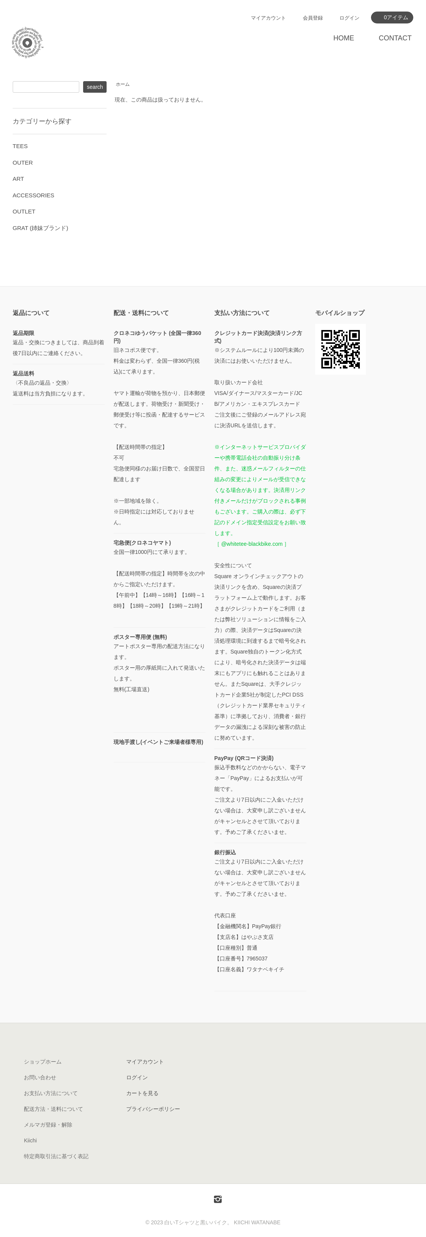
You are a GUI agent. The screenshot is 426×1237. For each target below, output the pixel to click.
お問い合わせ (40, 1077)
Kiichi (30, 1140)
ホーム (123, 84)
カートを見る (142, 1093)
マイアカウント (268, 18)
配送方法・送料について (53, 1109)
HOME (343, 38)
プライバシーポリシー (153, 1109)
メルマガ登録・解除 (48, 1125)
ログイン (349, 18)
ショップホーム (43, 1062)
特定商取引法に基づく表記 (56, 1156)
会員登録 (313, 18)
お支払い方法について (51, 1093)
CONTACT (395, 38)
